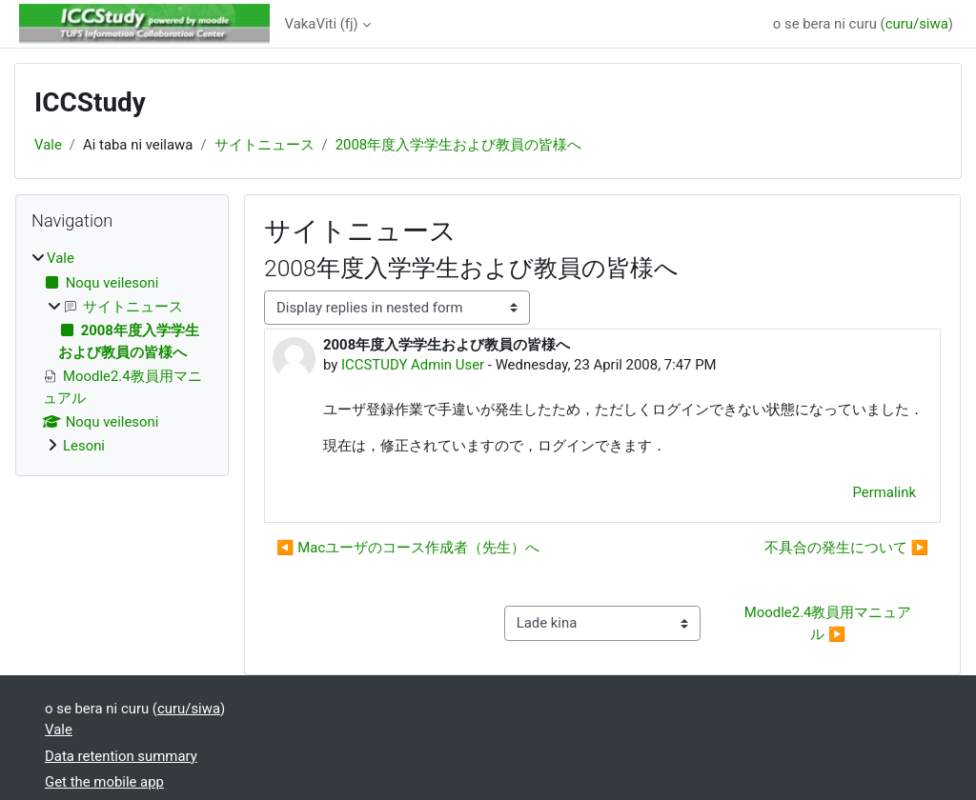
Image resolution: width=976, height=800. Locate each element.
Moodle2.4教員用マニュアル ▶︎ (828, 623)
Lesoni (84, 445)
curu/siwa (916, 23)
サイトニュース (264, 144)
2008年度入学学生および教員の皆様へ (459, 144)
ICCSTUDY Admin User (412, 364)
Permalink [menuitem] (884, 492)
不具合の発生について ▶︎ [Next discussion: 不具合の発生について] (846, 547)
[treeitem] (122, 352)
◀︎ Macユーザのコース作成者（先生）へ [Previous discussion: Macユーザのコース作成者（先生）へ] (407, 547)
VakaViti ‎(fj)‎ (321, 23)
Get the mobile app (104, 781)
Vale (48, 144)
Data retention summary (121, 756)
